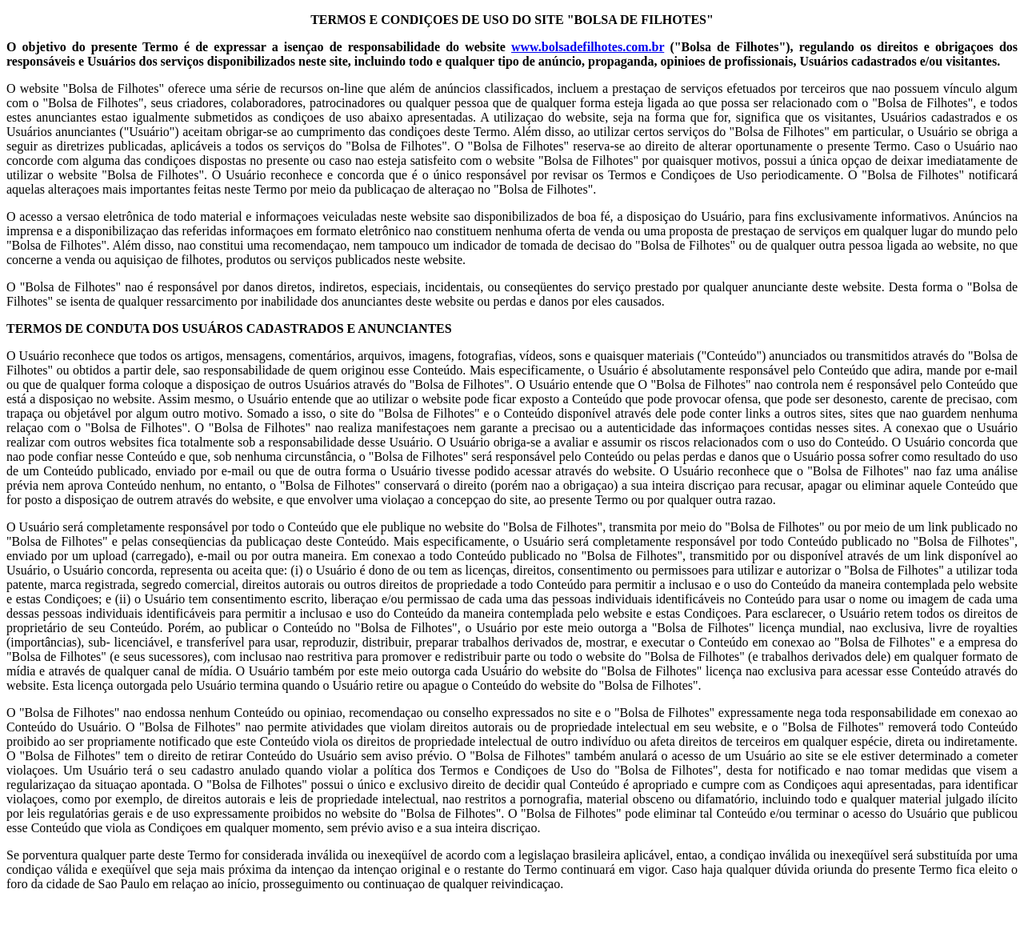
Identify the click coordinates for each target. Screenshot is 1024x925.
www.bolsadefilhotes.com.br (587, 47)
